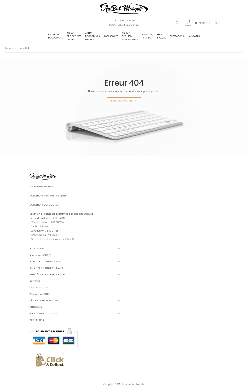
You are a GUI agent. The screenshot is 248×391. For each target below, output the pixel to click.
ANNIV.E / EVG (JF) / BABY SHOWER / (130, 36)
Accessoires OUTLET (40, 255)
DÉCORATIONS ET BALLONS (74, 300)
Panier (201, 22)
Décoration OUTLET (40, 294)
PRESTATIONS (177, 36)
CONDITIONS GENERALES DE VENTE (47, 195)
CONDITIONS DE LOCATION (44, 204)
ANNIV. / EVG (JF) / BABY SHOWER (74, 274)
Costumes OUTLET (39, 287)
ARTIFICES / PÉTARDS (147, 36)
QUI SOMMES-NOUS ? (41, 186)
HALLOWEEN (194, 36)
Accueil (9, 48)
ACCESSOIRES (111, 36)
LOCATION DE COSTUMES (55, 36)
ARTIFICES (74, 281)
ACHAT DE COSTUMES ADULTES (74, 36)
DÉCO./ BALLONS (161, 36)
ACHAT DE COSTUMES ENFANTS (92, 36)
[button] (176, 22)
